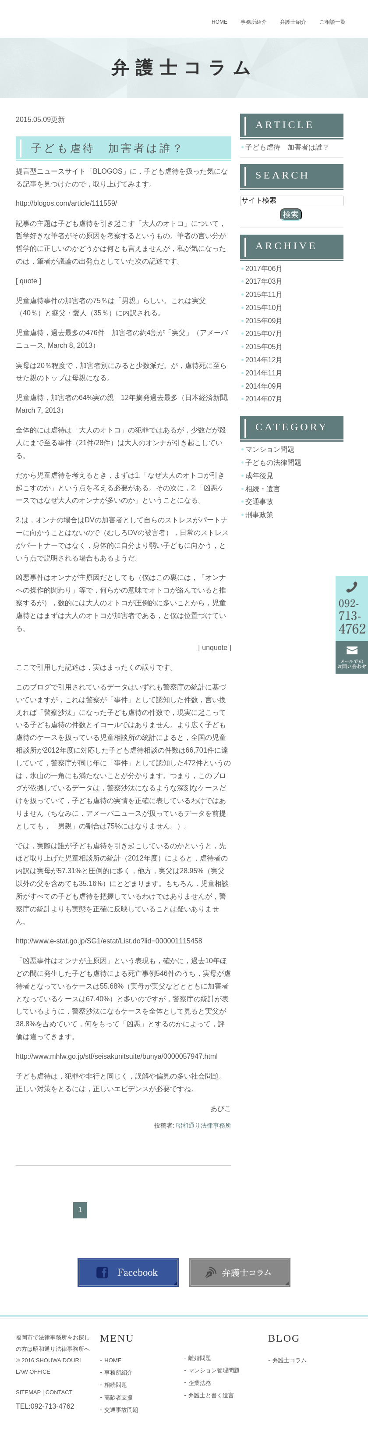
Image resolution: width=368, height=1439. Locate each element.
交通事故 (259, 501)
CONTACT (59, 1392)
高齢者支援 (118, 1397)
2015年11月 (264, 294)
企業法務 (199, 1383)
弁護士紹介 (293, 22)
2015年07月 (264, 333)
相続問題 (115, 1385)
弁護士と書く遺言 (211, 1395)
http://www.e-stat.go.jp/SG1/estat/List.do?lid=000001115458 (109, 941)
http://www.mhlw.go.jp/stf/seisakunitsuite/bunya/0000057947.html (117, 1056)
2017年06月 (264, 268)
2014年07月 (264, 399)
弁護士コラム (289, 1360)
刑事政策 (259, 514)
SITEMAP (28, 1392)
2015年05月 (264, 346)
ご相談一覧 (332, 22)
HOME (219, 22)
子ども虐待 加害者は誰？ (108, 148)
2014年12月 (264, 360)
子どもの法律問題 (273, 462)
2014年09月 (264, 385)
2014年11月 (264, 373)
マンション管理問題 (214, 1370)
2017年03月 (264, 281)
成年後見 (259, 475)
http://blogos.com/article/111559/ (66, 203)
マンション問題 (269, 449)
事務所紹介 (254, 22)
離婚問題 (199, 1358)
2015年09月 (264, 320)
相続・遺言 (262, 488)
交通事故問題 (121, 1410)
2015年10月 (264, 307)
